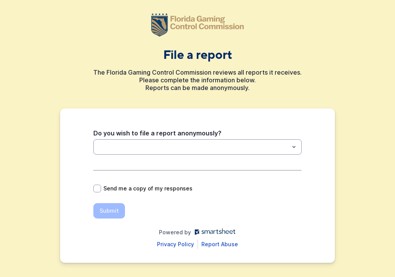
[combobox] (197, 147)
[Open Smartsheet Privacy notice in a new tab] (175, 244)
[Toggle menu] (294, 147)
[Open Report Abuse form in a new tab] (219, 244)
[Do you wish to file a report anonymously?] (191, 147)
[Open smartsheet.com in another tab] (213, 232)
